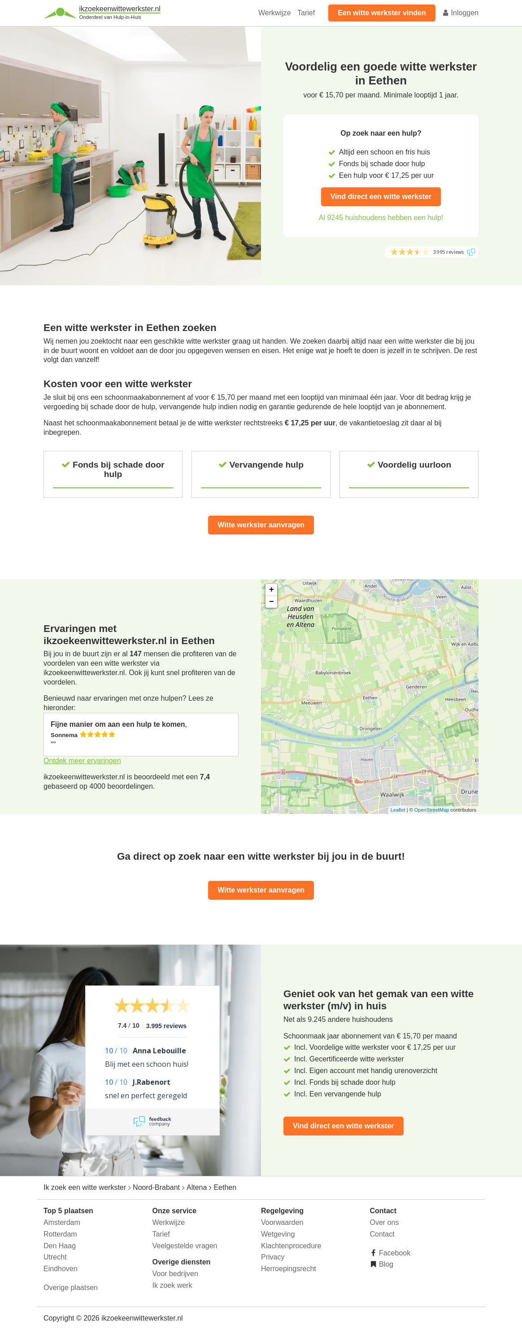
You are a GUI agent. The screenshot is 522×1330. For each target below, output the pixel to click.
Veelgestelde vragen (185, 1246)
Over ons (384, 1222)
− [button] (271, 602)
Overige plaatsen (71, 1287)
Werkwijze (274, 13)
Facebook (394, 1253)
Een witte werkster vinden (382, 13)
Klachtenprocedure (291, 1246)
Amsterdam (62, 1222)
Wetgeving (278, 1234)
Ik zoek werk (172, 1285)
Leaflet (398, 810)
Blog (385, 1264)
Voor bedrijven (175, 1273)
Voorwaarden (282, 1222)
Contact (382, 1234)
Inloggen (460, 13)
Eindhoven (61, 1269)
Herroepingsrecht (288, 1269)
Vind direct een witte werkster (381, 196)
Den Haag (60, 1246)
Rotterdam (60, 1234)
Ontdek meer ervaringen (82, 760)
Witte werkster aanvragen (261, 525)
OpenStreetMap (431, 810)
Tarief (306, 13)
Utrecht (55, 1257)
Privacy (272, 1257)
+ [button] (271, 589)
